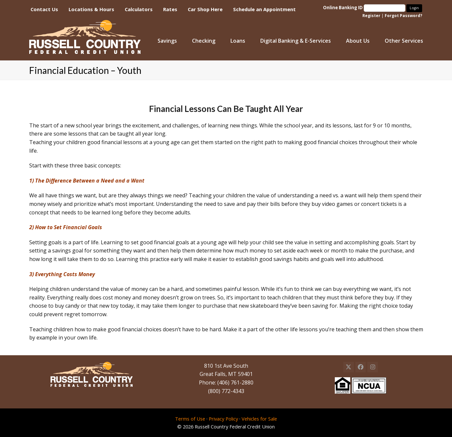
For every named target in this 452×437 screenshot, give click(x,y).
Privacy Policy (223, 418)
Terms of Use (190, 418)
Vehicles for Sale (259, 418)
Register (371, 15)
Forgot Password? (403, 15)
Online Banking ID (364, 8)
